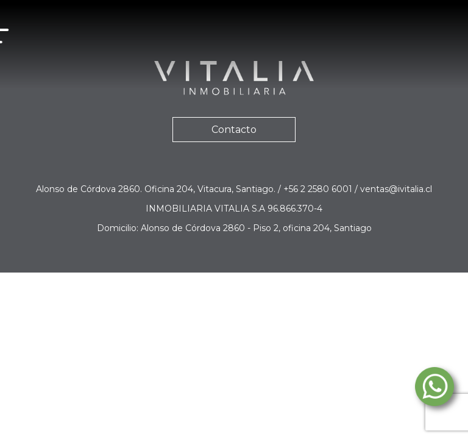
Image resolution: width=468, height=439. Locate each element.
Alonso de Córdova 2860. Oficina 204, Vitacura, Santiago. (157, 189)
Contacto (234, 129)
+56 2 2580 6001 (319, 189)
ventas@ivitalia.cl (396, 189)
